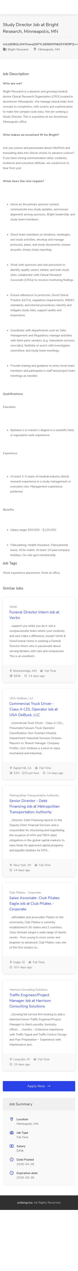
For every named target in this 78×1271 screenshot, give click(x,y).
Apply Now (39, 1086)
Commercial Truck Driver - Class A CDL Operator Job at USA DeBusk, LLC (33, 709)
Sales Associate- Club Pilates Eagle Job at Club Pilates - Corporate (34, 903)
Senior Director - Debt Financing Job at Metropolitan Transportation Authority (34, 806)
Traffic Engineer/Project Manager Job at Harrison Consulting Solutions (30, 1001)
